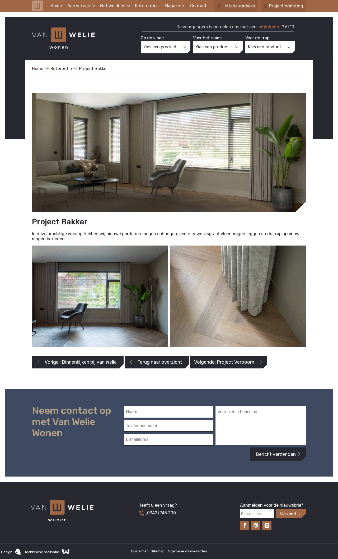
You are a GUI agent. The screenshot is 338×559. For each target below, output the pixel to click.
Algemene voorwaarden (187, 551)
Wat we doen (112, 5)
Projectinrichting (286, 5)
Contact (198, 5)
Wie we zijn (79, 5)
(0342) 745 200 (157, 512)
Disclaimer (140, 551)
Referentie (61, 68)
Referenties (146, 5)
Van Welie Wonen (37, 6)
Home (56, 5)
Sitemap (158, 551)
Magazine (174, 5)
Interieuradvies (240, 5)
